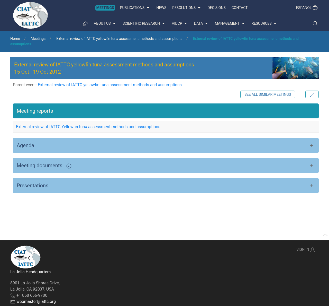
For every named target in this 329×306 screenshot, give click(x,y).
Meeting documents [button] (44, 165)
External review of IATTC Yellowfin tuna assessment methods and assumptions (88, 126)
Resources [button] (265, 23)
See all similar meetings (267, 94)
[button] (315, 23)
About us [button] (105, 23)
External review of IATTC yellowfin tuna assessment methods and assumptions (119, 39)
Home (15, 39)
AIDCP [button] (180, 23)
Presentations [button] (32, 185)
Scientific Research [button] (144, 23)
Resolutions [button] (187, 8)
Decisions (217, 8)
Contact (240, 8)
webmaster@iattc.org (36, 301)
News (162, 8)
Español (307, 7)
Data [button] (201, 23)
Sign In (306, 249)
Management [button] (230, 23)
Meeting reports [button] (35, 111)
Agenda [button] (25, 145)
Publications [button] (135, 8)
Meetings (105, 8)
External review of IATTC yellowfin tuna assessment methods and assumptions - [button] (104, 68)
